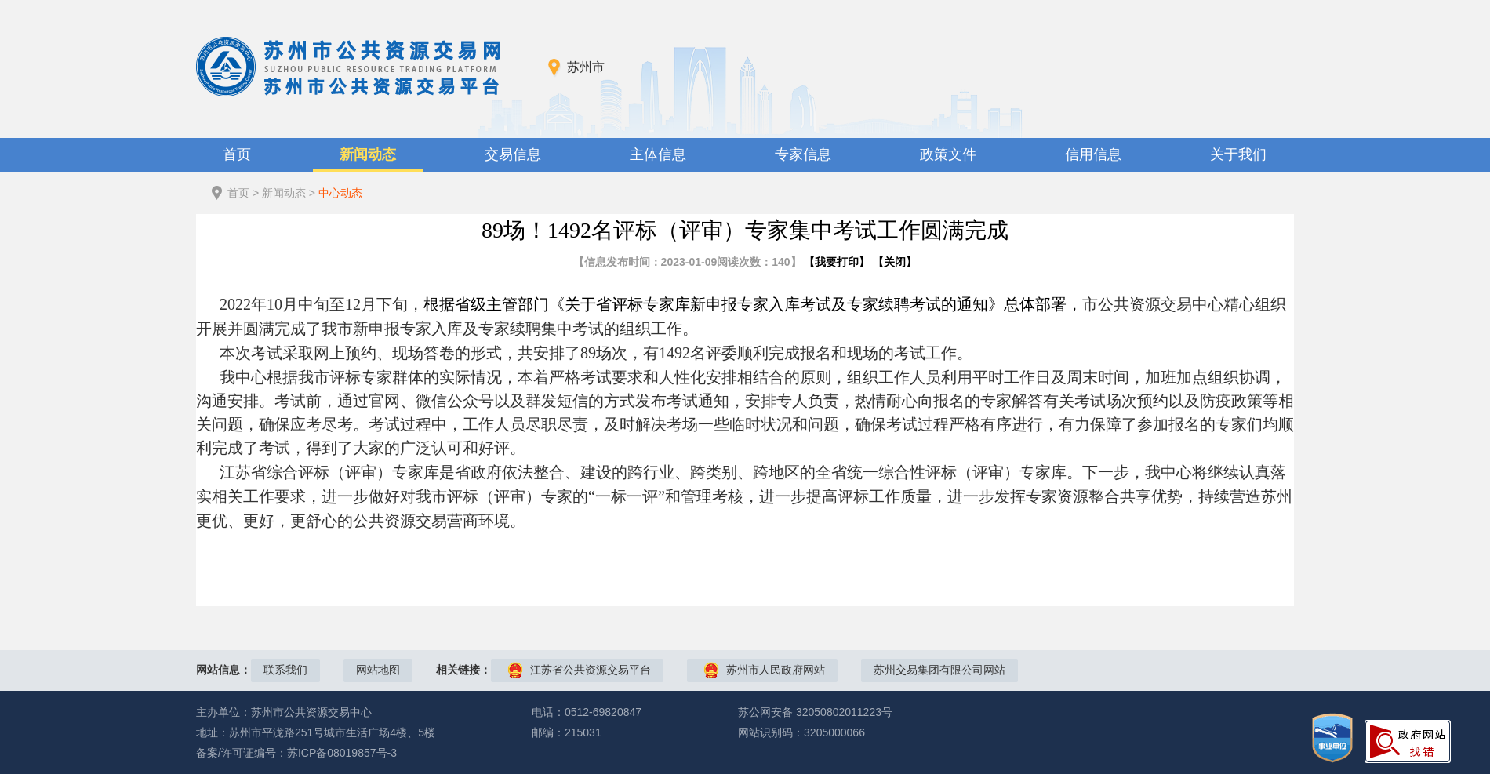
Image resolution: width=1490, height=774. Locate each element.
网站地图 (378, 669)
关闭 (895, 262)
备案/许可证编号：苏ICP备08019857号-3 (296, 753)
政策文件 (948, 154)
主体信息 (658, 154)
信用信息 (1093, 154)
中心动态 (340, 193)
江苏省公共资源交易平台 (590, 669)
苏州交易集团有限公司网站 (939, 669)
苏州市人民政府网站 (775, 669)
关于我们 (1238, 154)
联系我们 (285, 669)
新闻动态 (368, 154)
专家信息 (803, 154)
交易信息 (513, 154)
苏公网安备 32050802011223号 (815, 712)
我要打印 (837, 262)
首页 (237, 154)
